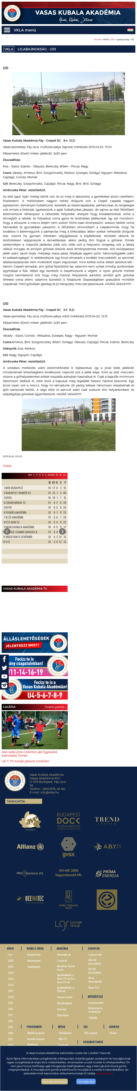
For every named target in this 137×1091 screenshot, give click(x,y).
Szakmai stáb (95, 954)
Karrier (113, 1033)
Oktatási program (35, 1033)
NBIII (30, 475)
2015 (10, 1027)
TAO (85, 1027)
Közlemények (33, 960)
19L (57, 475)
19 (34, 475)
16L (60, 475)
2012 (10, 1045)
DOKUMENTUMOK (93, 1042)
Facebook (63, 1045)
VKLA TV (63, 1039)
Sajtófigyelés (33, 966)
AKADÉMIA (62, 948)
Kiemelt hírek (33, 954)
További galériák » (55, 706)
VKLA (8, 49)
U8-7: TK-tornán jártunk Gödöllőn (25, 761)
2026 (11, 960)
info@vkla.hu (49, 792)
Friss (10, 954)
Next (62, 531)
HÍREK (10, 948)
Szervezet (62, 960)
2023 (11, 978)
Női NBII (51, 475)
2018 (10, 1009)
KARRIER (114, 1027)
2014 (10, 1033)
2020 (11, 997)
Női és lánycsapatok (95, 979)
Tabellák (92, 1017)
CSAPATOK (94, 948)
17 (37, 475)
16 (40, 475)
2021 (10, 991)
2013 (112, 39)
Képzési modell (64, 997)
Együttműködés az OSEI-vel (66, 989)
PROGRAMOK (34, 1027)
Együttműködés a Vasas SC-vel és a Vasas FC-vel (66, 978)
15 (43, 475)
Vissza (7, 465)
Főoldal (97, 39)
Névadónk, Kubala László (66, 967)
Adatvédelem (104, 1073)
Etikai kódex (63, 1015)
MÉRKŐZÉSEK (95, 996)
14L (64, 475)
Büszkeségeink (64, 1003)
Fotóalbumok (65, 1033)
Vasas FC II (93, 987)
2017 (10, 1015)
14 (46, 475)
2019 (10, 1003)
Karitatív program (36, 1039)
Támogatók (16, 801)
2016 (10, 1021)
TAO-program (90, 1033)
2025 (11, 966)
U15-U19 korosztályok (94, 961)
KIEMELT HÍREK (35, 948)
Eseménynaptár (96, 1002)
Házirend (61, 1009)
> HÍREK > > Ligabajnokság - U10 (114, 39)
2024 (11, 972)
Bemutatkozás (64, 954)
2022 (11, 984)
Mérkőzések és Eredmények (95, 1009)
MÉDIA (61, 1027)
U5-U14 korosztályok (94, 970)
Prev (7, 531)
